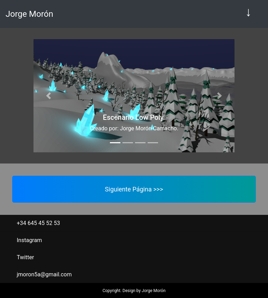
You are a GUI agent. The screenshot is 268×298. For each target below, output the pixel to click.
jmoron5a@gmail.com (44, 274)
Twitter (25, 257)
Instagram (29, 240)
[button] (49, 95)
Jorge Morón (29, 14)
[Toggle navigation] (248, 14)
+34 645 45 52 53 (38, 223)
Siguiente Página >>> (134, 189)
